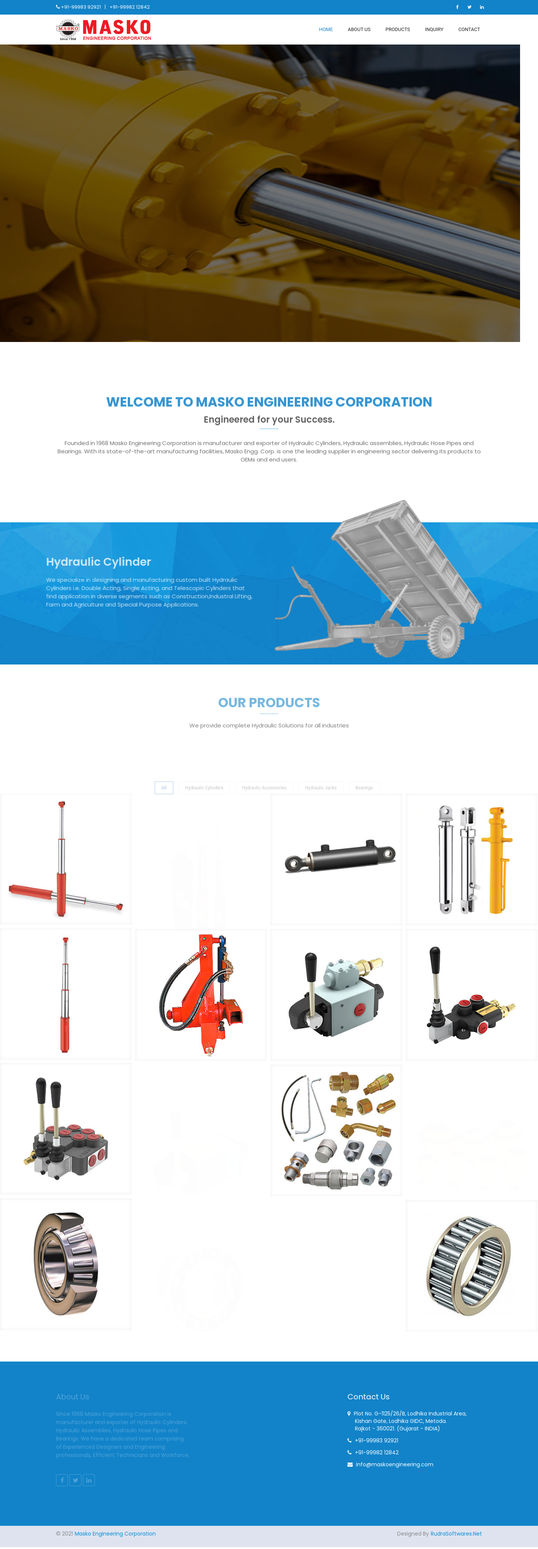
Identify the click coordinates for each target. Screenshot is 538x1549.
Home (326, 29)
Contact (469, 29)
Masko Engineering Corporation (115, 1535)
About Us (359, 29)
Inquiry (434, 29)
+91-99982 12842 (129, 6)
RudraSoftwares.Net (456, 1535)
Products (398, 29)
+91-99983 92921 (81, 6)
